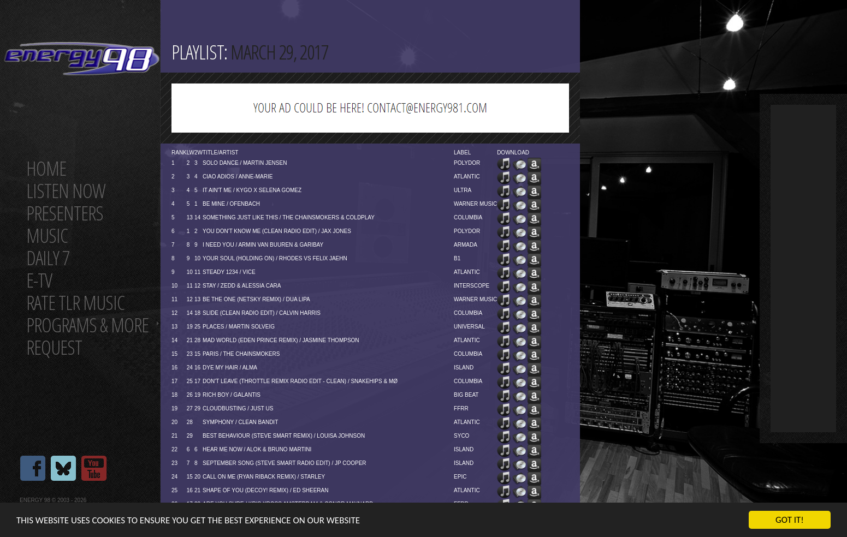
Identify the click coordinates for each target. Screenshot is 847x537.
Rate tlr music (75, 302)
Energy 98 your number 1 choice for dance (81, 58)
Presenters (64, 213)
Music (47, 235)
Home (46, 168)
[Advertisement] (803, 268)
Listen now (65, 191)
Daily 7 (47, 258)
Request (54, 347)
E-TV (39, 280)
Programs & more (87, 325)
